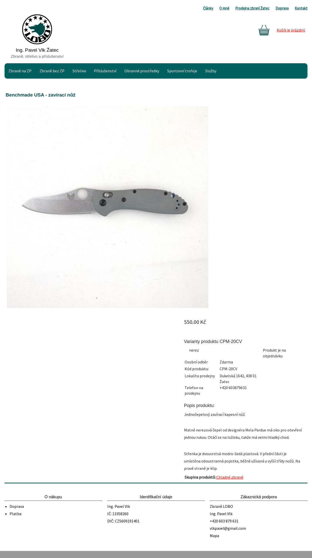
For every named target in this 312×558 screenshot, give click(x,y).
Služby (210, 70)
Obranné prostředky (141, 70)
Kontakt (301, 8)
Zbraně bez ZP (52, 70)
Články (208, 8)
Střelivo (79, 70)
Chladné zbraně (229, 477)
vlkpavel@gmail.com (228, 528)
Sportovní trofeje (182, 70)
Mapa (214, 535)
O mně (224, 8)
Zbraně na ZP (20, 70)
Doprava (282, 8)
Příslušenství (105, 70)
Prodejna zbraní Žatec (252, 8)
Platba (15, 513)
